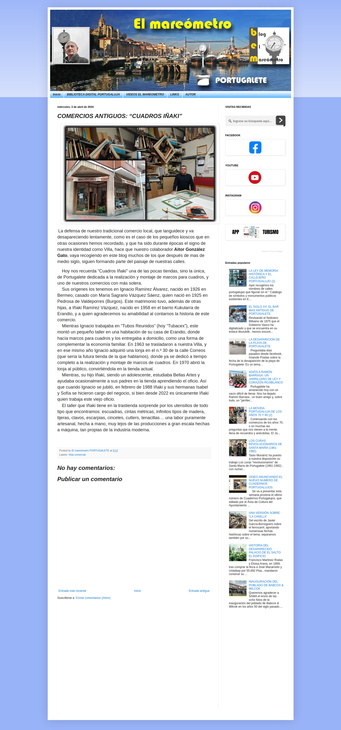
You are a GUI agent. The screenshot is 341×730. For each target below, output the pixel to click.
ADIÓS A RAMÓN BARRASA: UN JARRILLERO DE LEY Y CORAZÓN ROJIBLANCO (266, 377)
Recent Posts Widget (272, 251)
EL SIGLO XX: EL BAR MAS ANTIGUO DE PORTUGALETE (264, 310)
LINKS (174, 94)
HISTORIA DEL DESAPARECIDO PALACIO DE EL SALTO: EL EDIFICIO (265, 551)
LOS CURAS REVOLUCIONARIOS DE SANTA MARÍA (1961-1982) (265, 446)
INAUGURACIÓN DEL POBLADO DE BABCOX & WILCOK (266, 585)
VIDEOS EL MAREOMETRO (145, 94)
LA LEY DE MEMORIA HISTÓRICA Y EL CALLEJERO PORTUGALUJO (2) (263, 276)
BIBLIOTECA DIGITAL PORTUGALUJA (93, 94)
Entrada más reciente (72, 591)
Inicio (57, 94)
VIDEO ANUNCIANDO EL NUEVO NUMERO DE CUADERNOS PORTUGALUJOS (265, 482)
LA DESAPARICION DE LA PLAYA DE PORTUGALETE (264, 343)
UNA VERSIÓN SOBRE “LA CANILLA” (264, 514)
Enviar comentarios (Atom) (93, 598)
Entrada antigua (199, 591)
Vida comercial (77, 454)
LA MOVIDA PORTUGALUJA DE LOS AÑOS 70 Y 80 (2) (265, 412)
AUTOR (190, 94)
